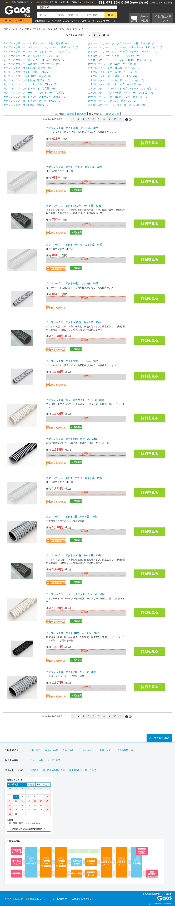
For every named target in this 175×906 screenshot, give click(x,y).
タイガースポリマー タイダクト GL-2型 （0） (114, 55)
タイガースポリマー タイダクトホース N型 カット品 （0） (122, 43)
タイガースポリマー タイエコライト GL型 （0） (31, 55)
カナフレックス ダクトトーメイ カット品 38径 (74, 244)
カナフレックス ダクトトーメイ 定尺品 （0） (29, 88)
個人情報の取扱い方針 (54, 770)
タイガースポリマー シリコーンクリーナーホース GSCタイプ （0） (42, 47)
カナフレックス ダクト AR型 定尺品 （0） (28, 76)
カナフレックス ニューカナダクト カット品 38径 (75, 594)
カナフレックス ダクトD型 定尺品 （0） (27, 104)
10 (115, 119)
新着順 (70, 113)
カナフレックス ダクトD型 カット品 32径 (71, 516)
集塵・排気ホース (61, 29)
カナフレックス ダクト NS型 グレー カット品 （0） (118, 96)
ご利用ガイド (156, 2)
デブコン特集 (36, 760)
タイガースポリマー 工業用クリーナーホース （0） (32, 63)
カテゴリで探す (16, 20)
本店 (27, 15)
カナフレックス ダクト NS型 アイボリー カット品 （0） (121, 92)
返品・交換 (68, 750)
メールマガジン (85, 750)
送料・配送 (35, 750)
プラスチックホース (41, 29)
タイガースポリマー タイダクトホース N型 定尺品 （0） (36, 43)
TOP (6, 29)
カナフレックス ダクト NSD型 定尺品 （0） (29, 72)
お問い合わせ (60, 898)
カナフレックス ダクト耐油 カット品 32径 (71, 438)
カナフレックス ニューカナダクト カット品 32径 (75, 400)
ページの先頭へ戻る (159, 738)
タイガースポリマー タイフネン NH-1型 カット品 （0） (120, 59)
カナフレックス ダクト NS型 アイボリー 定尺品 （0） (35, 96)
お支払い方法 (51, 750)
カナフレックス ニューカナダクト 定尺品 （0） (31, 84)
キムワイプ (68, 21)
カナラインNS (54, 21)
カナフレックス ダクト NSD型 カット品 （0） (115, 67)
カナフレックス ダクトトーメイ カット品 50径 (74, 477)
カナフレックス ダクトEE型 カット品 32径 (72, 128)
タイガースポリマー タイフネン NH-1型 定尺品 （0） (35, 59)
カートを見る (139, 19)
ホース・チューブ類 (20, 29)
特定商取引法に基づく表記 (82, 770)
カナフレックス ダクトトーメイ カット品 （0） (115, 84)
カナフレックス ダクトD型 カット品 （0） (113, 100)
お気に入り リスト (162, 18)
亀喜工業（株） (22, 898)
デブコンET (80, 21)
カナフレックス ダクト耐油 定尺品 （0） (27, 80)
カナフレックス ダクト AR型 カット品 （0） (114, 72)
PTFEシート (110, 21)
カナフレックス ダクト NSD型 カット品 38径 (73, 322)
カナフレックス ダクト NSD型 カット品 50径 (73, 555)
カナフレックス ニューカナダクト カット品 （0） (117, 80)
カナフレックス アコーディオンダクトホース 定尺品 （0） (37, 92)
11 (121, 119)
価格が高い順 (112, 113)
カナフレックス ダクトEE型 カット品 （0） (113, 63)
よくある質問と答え (125, 750)
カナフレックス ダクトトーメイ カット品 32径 (74, 166)
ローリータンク (95, 21)
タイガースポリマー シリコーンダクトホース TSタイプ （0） (38, 51)
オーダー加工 (54, 760)
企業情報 (168, 2)
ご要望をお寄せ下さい (83, 898)
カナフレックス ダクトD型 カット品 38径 (71, 672)
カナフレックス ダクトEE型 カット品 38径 (72, 283)
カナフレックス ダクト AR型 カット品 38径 (72, 633)
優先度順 (81, 113)
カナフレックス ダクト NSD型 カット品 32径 (73, 205)
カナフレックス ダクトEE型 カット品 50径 (72, 361)
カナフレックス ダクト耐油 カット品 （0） (113, 76)
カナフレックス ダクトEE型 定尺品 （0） (27, 67)
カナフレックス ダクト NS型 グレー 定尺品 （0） (33, 100)
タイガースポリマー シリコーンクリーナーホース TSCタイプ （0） (126, 47)
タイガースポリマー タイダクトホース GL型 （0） (117, 104)
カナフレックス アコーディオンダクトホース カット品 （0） (123, 88)
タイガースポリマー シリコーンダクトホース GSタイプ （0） (123, 51)
